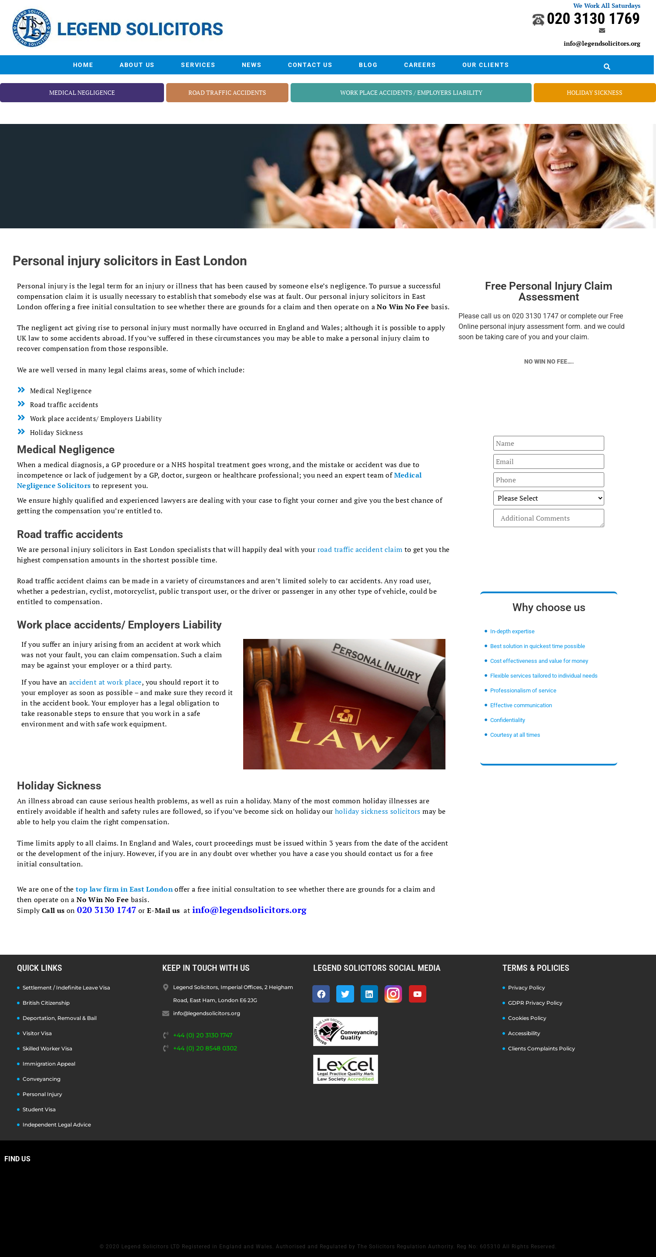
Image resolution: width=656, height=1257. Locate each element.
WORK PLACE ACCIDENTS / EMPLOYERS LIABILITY (411, 92)
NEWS (252, 64)
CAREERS (420, 64)
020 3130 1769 (593, 19)
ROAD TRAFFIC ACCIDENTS (227, 92)
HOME (83, 64)
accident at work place (105, 682)
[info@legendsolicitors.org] (602, 30)
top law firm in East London (124, 889)
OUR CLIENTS (485, 64)
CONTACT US (310, 64)
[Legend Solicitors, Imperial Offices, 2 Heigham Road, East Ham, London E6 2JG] (328, 1200)
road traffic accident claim (360, 549)
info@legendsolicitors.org (602, 43)
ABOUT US (137, 64)
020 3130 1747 (106, 910)
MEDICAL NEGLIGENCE (82, 92)
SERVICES (198, 64)
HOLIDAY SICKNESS (595, 92)
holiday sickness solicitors (378, 811)
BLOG (368, 64)
